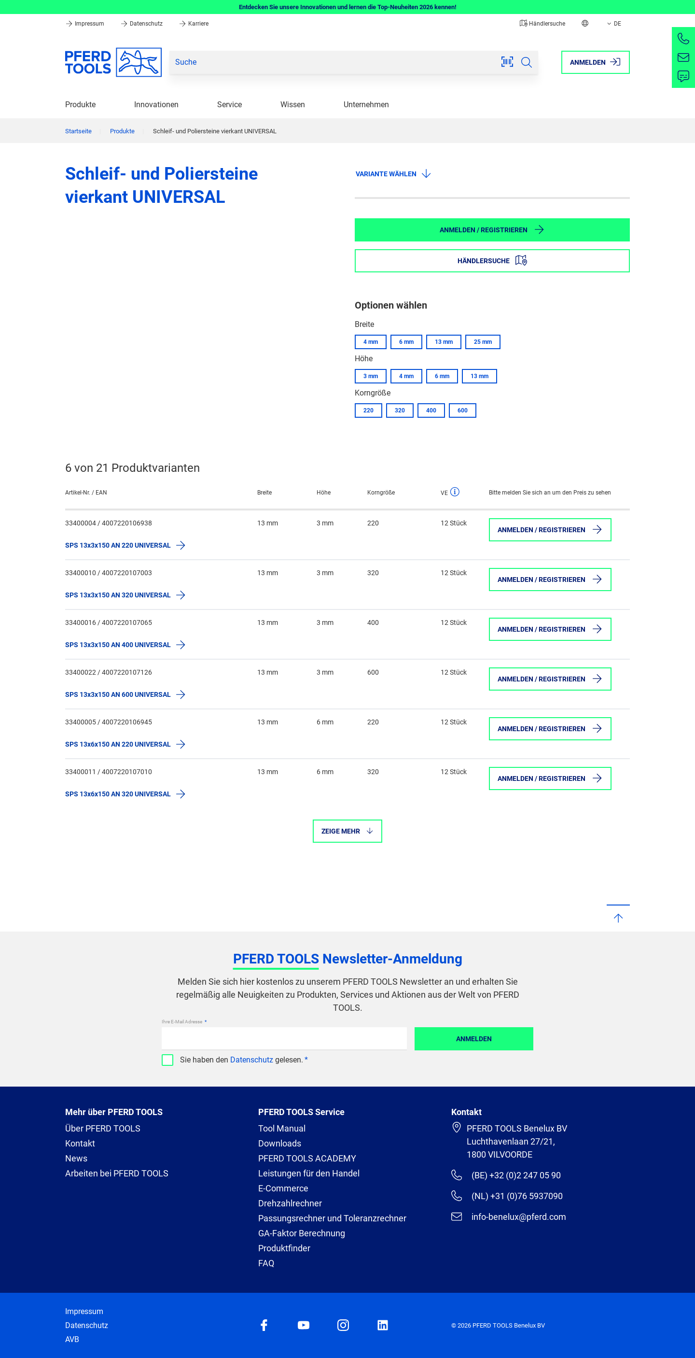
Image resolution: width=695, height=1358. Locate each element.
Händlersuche (542, 23)
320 (400, 410)
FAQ (266, 1263)
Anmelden (474, 1039)
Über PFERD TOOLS (102, 1128)
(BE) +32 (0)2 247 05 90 (506, 1175)
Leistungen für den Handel (309, 1173)
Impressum (85, 23)
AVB (72, 1339)
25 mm (483, 342)
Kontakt (80, 1143)
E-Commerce (283, 1188)
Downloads (279, 1143)
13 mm (444, 342)
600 (463, 410)
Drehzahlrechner (290, 1203)
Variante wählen (394, 173)
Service (229, 104)
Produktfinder (284, 1248)
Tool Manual (282, 1128)
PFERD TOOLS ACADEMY (307, 1158)
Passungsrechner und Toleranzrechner (332, 1218)
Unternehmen (366, 104)
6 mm (406, 342)
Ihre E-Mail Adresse (182, 1021)
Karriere (193, 23)
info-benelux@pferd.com (508, 1216)
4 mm (370, 342)
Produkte (80, 104)
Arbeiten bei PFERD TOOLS (116, 1173)
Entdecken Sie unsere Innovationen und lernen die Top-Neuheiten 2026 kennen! (348, 7)
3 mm (370, 376)
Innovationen (156, 104)
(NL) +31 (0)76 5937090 (507, 1195)
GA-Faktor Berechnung (301, 1233)
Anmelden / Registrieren (492, 229)
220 (368, 410)
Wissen (292, 104)
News (76, 1158)
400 (431, 410)
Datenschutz (142, 23)
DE (613, 24)
